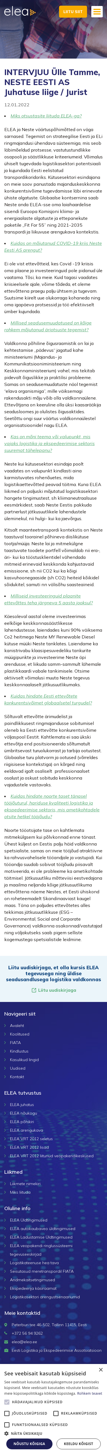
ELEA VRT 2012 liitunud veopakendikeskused (52, 1155)
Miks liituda (20, 1192)
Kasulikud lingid (24, 1059)
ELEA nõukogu (23, 1113)
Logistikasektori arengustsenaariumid (45, 1296)
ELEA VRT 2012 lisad (29, 1147)
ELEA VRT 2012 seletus (31, 1138)
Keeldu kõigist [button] (78, 1443)
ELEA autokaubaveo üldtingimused (42, 1228)
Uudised (17, 1068)
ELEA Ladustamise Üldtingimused (41, 1237)
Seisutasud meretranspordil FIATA (42, 1271)
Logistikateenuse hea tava (34, 1262)
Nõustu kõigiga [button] (29, 1443)
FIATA (15, 1042)
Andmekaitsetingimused (32, 1279)
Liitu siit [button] (73, 11)
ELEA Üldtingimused (28, 1220)
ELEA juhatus (22, 1104)
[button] (53, 1433)
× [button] (100, 1370)
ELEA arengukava (26, 1130)
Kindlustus (19, 1051)
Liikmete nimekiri (25, 1183)
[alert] (53, 1409)
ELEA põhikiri (22, 1121)
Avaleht (17, 1025)
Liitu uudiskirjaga (53, 990)
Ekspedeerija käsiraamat (33, 1288)
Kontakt (17, 1076)
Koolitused (19, 1034)
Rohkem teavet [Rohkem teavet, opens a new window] (89, 1393)
